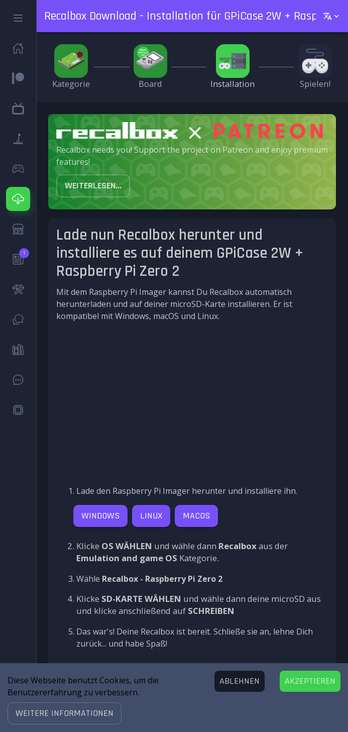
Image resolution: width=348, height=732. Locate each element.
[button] (65, 713)
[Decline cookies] (239, 681)
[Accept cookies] (310, 681)
